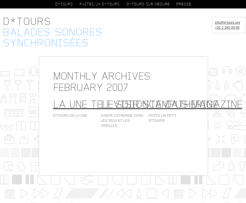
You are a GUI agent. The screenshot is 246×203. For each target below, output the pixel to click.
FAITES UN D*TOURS (99, 4)
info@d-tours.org (227, 23)
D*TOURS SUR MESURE (148, 4)
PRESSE (183, 4)
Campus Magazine (195, 104)
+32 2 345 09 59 (227, 28)
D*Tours (27, 21)
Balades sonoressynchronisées (52, 37)
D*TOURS (64, 4)
